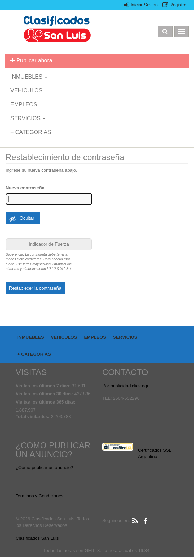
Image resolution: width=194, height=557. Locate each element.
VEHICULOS (26, 91)
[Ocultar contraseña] (23, 218)
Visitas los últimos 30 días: (45, 393)
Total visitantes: (33, 416)
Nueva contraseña (25, 188)
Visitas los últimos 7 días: (44, 385)
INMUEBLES (28, 77)
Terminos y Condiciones (39, 495)
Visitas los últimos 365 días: (46, 402)
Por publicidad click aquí (126, 385)
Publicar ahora (31, 60)
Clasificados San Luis (37, 538)
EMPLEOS (23, 104)
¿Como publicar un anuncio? (44, 467)
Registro (174, 4)
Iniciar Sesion (141, 4)
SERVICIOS (27, 118)
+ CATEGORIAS (30, 132)
